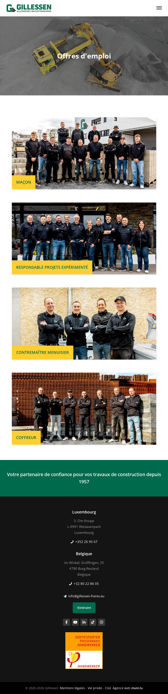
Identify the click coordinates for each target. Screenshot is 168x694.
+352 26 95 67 (86, 541)
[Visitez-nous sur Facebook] (66, 622)
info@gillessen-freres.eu (86, 596)
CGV (108, 688)
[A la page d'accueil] (29, 8)
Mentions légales (72, 688)
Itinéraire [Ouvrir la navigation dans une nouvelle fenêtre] (84, 608)
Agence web (121, 688)
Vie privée (95, 688)
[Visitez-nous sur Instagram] (101, 622)
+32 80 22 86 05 (86, 583)
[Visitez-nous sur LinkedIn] (84, 622)
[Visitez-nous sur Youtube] (75, 622)
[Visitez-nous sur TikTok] (92, 622)
